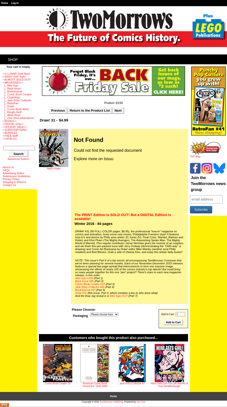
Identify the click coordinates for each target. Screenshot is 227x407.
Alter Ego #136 (84, 278)
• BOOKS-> (10, 120)
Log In (15, 3)
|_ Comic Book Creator (17, 94)
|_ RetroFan (11, 103)
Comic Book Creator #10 (90, 284)
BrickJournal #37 (85, 289)
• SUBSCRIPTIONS (15, 129)
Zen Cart (141, 402)
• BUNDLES (10, 132)
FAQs (6, 170)
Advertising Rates (13, 173)
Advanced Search (18, 158)
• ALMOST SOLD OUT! (17, 79)
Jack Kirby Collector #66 (90, 287)
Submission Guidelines (16, 176)
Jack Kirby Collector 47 (132, 383)
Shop (13, 60)
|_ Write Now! (11, 115)
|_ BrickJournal (12, 91)
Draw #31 (81, 292)
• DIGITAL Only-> (13, 123)
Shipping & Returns (14, 182)
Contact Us (9, 185)
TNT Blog (205, 155)
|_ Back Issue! (12, 88)
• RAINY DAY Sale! (14, 76)
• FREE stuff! (10, 135)
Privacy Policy (11, 179)
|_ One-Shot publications (18, 118)
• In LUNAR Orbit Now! (16, 73)
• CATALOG (10, 138)
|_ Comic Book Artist (16, 109)
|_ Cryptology (11, 97)
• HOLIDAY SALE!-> (15, 126)
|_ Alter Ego (10, 85)
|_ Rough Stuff (12, 112)
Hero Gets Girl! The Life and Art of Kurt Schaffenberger (169, 385)
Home (4, 3)
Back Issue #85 (84, 281)
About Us (8, 167)
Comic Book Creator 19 (58, 383)
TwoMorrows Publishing (111, 402)
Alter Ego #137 (119, 295)
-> (13, 82)
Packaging (80, 316)
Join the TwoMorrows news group (208, 184)
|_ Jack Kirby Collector (17, 100)
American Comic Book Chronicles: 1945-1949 (94, 385)
